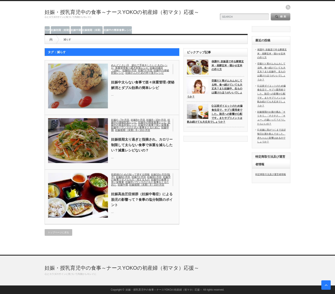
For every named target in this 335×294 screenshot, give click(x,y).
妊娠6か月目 (129, 70)
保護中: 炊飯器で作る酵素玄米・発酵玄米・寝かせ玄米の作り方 (228, 65)
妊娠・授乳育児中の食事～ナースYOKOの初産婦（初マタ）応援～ (122, 12)
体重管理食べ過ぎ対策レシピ (131, 67)
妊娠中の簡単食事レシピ (118, 30)
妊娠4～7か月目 (120, 119)
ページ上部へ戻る (326, 285)
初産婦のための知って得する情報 (130, 174)
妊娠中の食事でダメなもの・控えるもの (141, 178)
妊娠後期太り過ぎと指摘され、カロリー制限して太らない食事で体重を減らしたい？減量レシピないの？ (142, 145)
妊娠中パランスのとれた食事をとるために (135, 127)
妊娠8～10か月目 (156, 119)
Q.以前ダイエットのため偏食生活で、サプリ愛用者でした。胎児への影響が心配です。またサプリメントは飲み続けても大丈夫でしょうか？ (214, 113)
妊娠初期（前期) (60, 30)
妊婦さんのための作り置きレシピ (144, 72)
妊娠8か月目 (138, 119)
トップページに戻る (58, 232)
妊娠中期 (76, 30)
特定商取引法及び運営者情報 (270, 174)
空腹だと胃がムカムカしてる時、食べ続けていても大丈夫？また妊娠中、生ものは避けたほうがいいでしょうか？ (214, 88)
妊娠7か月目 (145, 70)
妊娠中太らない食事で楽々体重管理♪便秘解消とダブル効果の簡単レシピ (142, 85)
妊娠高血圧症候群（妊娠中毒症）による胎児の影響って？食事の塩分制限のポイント (142, 199)
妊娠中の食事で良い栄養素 (153, 125)
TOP (47, 30)
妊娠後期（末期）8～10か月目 (132, 130)
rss (288, 7)
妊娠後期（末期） (92, 30)
